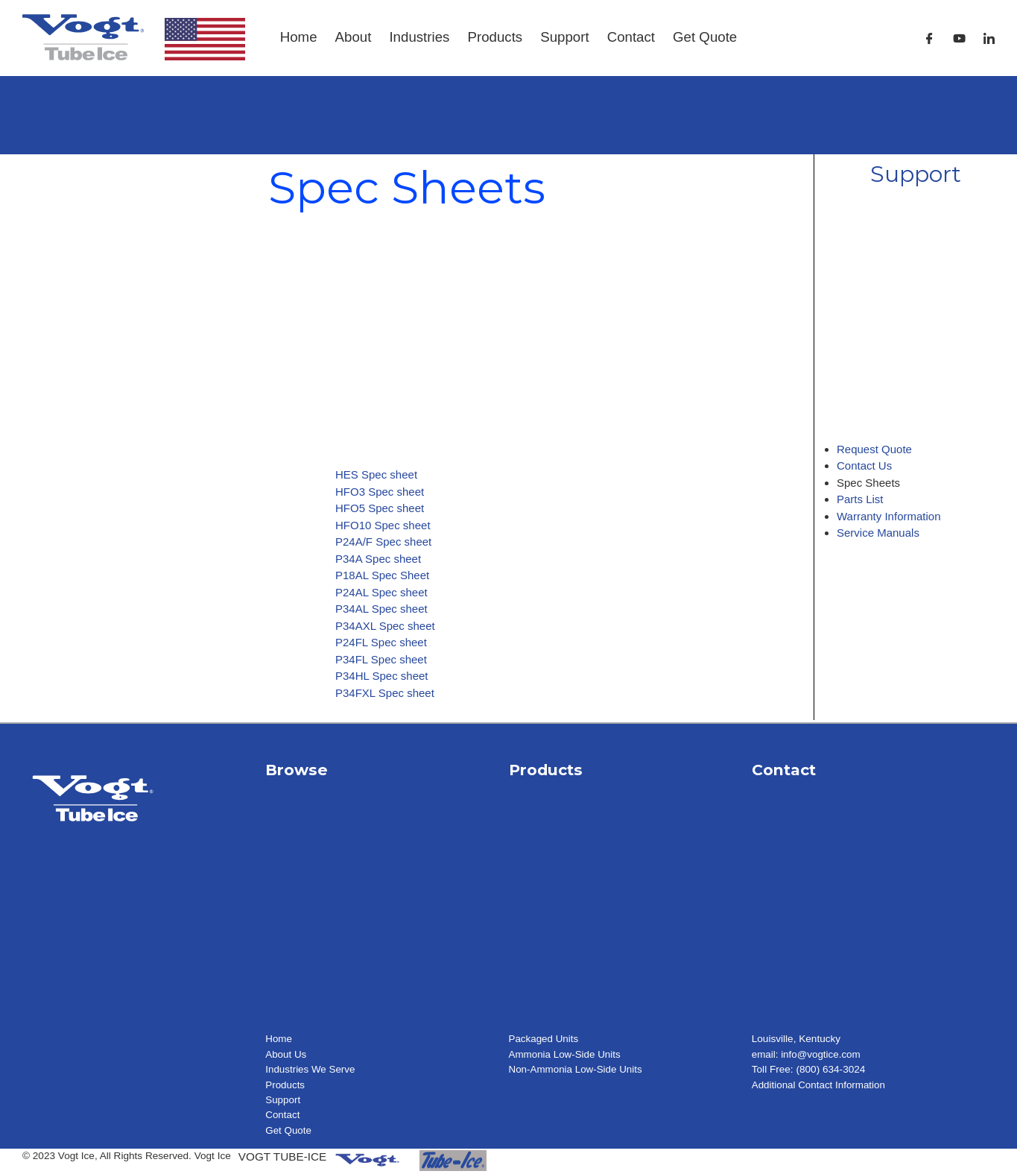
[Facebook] (929, 38)
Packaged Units (544, 1038)
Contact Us (864, 465)
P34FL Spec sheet (381, 659)
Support (564, 37)
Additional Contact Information (819, 1085)
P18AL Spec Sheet (382, 575)
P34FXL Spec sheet (384, 693)
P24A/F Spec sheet (383, 541)
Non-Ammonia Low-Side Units (576, 1069)
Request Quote (874, 449)
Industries (419, 37)
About (353, 37)
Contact (631, 37)
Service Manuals (878, 532)
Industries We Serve (310, 1069)
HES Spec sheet (376, 474)
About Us (286, 1054)
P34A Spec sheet (378, 558)
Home (298, 37)
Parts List (860, 499)
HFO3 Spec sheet (379, 491)
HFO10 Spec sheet (383, 525)
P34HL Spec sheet (381, 675)
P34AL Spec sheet (381, 608)
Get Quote (705, 37)
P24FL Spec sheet (381, 642)
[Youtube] (959, 38)
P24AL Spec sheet (381, 592)
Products (494, 37)
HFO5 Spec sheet (379, 508)
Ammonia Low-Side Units (566, 1054)
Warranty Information (889, 516)
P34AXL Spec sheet (385, 625)
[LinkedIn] (989, 38)
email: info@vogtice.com (807, 1054)
